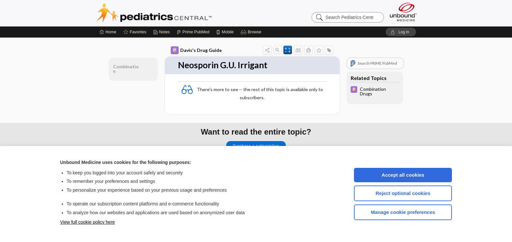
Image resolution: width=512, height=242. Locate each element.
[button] (252, 32)
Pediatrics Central (177, 13)
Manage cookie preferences (403, 212)
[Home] (108, 32)
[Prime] (193, 32)
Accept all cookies (403, 175)
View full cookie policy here (87, 222)
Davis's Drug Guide (196, 50)
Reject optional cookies (403, 193)
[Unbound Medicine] (403, 12)
